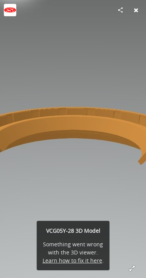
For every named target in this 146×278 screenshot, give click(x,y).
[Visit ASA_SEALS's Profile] (10, 10)
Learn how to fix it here (72, 260)
